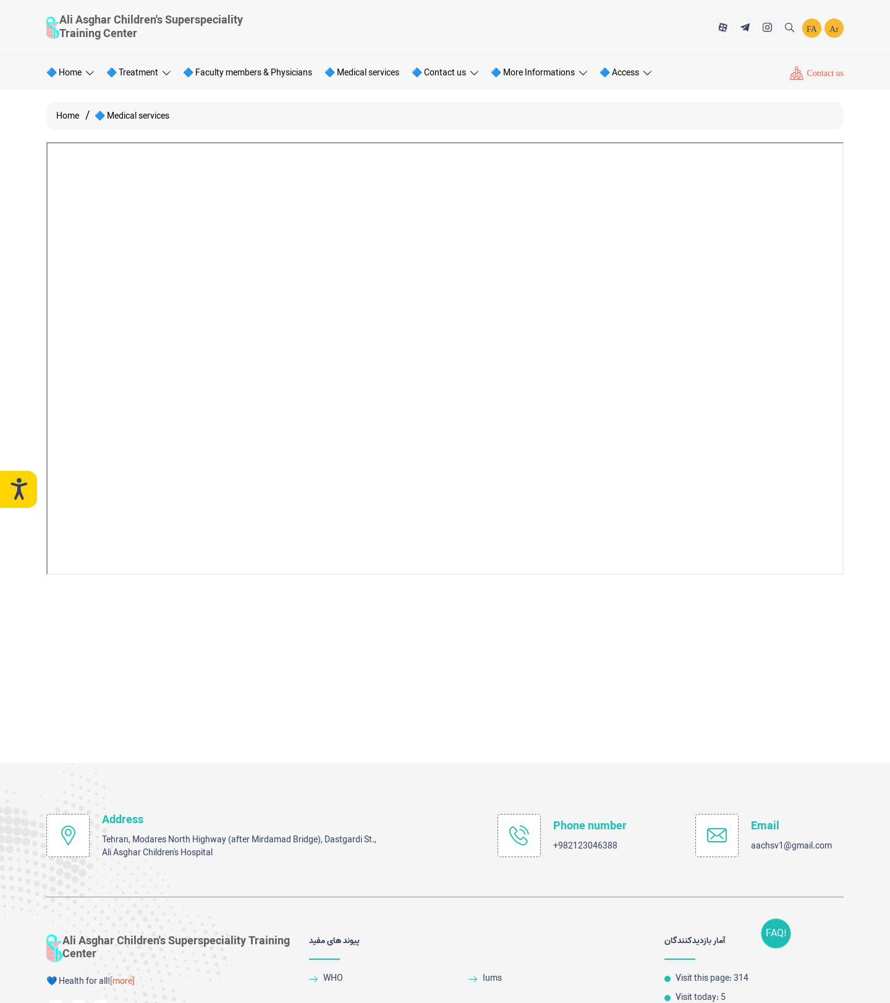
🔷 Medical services (361, 72)
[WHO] (384, 978)
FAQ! (781, 934)
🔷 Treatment (138, 72)
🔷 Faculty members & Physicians (247, 72)
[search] (789, 26)
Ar (834, 28)
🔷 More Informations (539, 72)
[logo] (148, 27)
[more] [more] (122, 982)
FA (812, 28)
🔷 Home (70, 72)
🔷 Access (625, 72)
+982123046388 (585, 846)
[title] (722, 26)
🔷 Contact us (445, 72)
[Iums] (543, 978)
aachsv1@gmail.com (791, 846)
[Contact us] (817, 72)
